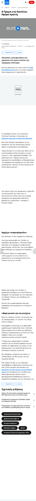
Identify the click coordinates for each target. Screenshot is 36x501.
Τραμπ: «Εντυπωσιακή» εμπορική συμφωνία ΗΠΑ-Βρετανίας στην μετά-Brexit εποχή (16, 394)
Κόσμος (13, 7)
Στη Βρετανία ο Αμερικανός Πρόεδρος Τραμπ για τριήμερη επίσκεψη (16, 400)
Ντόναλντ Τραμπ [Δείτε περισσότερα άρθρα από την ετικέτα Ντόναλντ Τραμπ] (9, 428)
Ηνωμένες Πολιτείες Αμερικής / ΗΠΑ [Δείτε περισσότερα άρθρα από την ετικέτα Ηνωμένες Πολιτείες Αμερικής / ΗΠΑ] (16, 432)
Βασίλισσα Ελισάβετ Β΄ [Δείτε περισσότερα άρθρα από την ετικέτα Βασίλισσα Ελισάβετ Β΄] (11, 418)
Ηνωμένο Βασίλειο (23, 7)
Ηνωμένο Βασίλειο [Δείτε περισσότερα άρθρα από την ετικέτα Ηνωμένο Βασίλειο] (10, 423)
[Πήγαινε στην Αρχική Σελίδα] (7, 2)
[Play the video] (18, 28)
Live (31, 2)
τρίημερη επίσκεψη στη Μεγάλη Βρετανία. (17, 138)
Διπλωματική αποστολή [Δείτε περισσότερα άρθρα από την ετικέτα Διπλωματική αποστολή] (12, 414)
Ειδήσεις (7, 7)
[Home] (2, 7)
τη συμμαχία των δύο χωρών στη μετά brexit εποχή (17, 369)
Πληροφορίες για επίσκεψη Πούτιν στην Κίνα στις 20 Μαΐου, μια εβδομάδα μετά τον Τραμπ (16, 406)
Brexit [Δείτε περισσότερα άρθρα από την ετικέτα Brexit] (23, 428)
